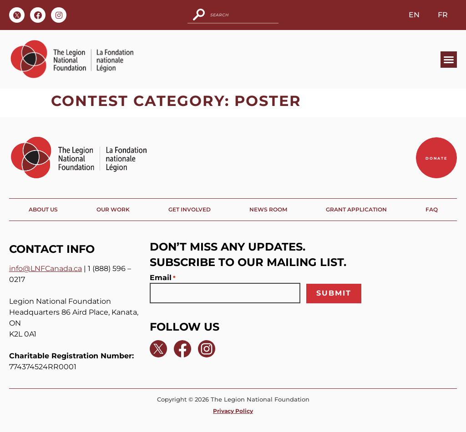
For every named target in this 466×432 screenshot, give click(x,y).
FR (443, 14)
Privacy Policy (233, 410)
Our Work (113, 209)
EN (414, 14)
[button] (449, 59)
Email (163, 277)
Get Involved (189, 209)
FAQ (431, 209)
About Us (43, 209)
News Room (268, 209)
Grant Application (356, 209)
